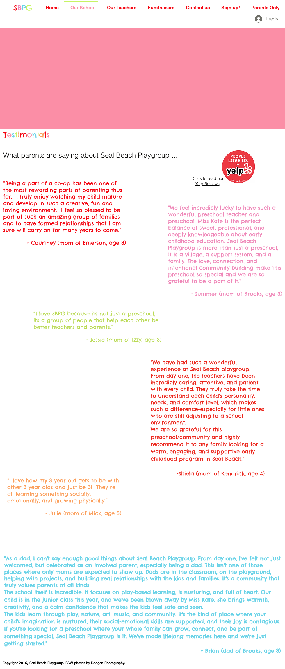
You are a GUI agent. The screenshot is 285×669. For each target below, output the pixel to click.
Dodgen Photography (107, 663)
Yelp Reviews (207, 183)
